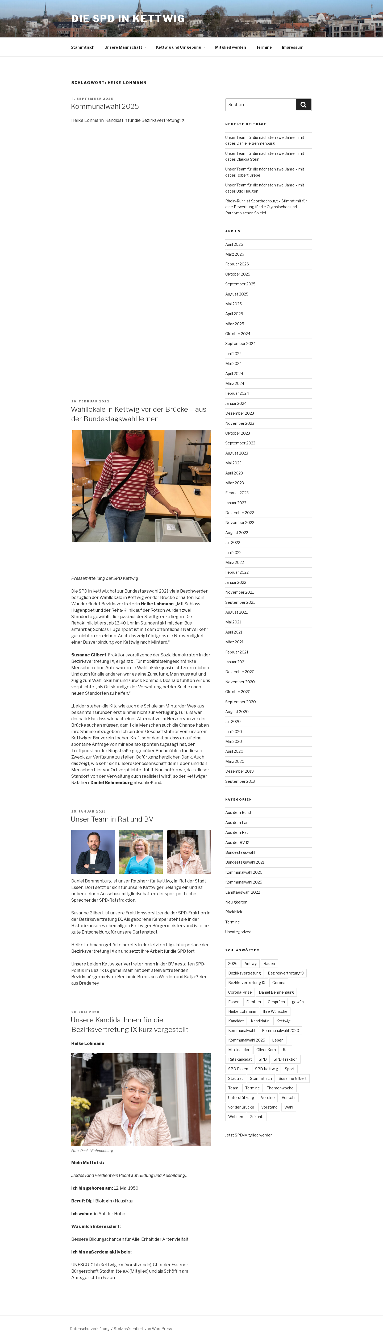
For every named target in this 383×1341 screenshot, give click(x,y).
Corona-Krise (240, 992)
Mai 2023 (233, 463)
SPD (263, 1059)
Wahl (288, 1107)
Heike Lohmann (242, 1011)
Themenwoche (280, 1088)
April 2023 (234, 473)
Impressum (292, 47)
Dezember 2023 (239, 413)
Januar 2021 (235, 662)
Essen (233, 1001)
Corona (278, 982)
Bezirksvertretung (244, 973)
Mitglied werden (230, 47)
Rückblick (233, 912)
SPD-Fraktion (286, 1059)
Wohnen (235, 1116)
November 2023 (239, 423)
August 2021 (236, 612)
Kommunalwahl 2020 (244, 872)
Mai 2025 (233, 304)
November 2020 (240, 682)
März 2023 (234, 483)
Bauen (269, 963)
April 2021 (233, 632)
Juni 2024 (233, 353)
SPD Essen (238, 1069)
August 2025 (236, 294)
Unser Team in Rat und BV (112, 819)
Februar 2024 (237, 393)
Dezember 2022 (239, 512)
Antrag (250, 963)
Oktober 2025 (237, 274)
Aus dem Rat (236, 832)
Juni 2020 (233, 731)
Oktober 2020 (238, 691)
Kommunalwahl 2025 (105, 106)
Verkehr (289, 1097)
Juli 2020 (233, 721)
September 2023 (240, 443)
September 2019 (240, 781)
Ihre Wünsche (275, 1011)
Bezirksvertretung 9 (286, 973)
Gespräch (276, 1001)
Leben (278, 1040)
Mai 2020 (233, 741)
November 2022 (239, 522)
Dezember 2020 (240, 671)
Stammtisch (82, 47)
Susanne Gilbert (293, 1078)
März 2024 (234, 383)
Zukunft (257, 1116)
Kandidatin (260, 1021)
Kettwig (283, 1021)
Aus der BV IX (237, 842)
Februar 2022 (237, 572)
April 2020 (234, 751)
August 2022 (236, 532)
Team (233, 1088)
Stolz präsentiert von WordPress (143, 1328)
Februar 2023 (237, 492)
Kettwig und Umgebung (181, 47)
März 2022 (234, 562)
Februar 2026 (237, 264)
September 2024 (240, 343)
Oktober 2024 (237, 333)
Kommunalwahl (241, 1030)
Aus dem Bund (238, 812)
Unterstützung (241, 1097)
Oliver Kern (266, 1049)
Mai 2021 (233, 622)
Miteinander (238, 1049)
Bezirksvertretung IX (246, 982)
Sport (290, 1069)
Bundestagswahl (240, 852)
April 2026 (234, 244)
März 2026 (234, 254)
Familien (253, 1001)
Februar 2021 (236, 652)
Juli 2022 (232, 542)
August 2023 (236, 453)
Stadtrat (235, 1078)
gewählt (299, 1001)
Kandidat (236, 1021)
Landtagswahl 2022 (242, 892)
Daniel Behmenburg (276, 992)
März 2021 (234, 642)
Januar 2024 (236, 403)
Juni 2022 (233, 552)
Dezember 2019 (239, 771)
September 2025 (240, 284)
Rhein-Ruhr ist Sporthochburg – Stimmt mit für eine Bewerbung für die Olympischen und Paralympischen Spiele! (266, 207)
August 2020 (237, 711)
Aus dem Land (238, 822)
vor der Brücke (241, 1107)
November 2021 (239, 592)
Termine (264, 47)
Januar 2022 (235, 582)
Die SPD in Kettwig (128, 18)
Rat (286, 1049)
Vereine (268, 1097)
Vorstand (269, 1107)
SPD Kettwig (266, 1069)
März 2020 (234, 761)
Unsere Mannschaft (126, 47)
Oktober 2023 (237, 433)
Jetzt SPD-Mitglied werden (249, 1135)
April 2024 (234, 373)
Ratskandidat (240, 1059)
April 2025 (234, 313)
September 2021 (240, 602)
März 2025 (234, 324)
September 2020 (240, 701)
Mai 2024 (233, 363)
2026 (233, 963)
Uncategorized (238, 932)
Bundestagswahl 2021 (244, 862)
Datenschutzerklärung (90, 1328)
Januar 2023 (235, 503)
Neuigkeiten (236, 902)
